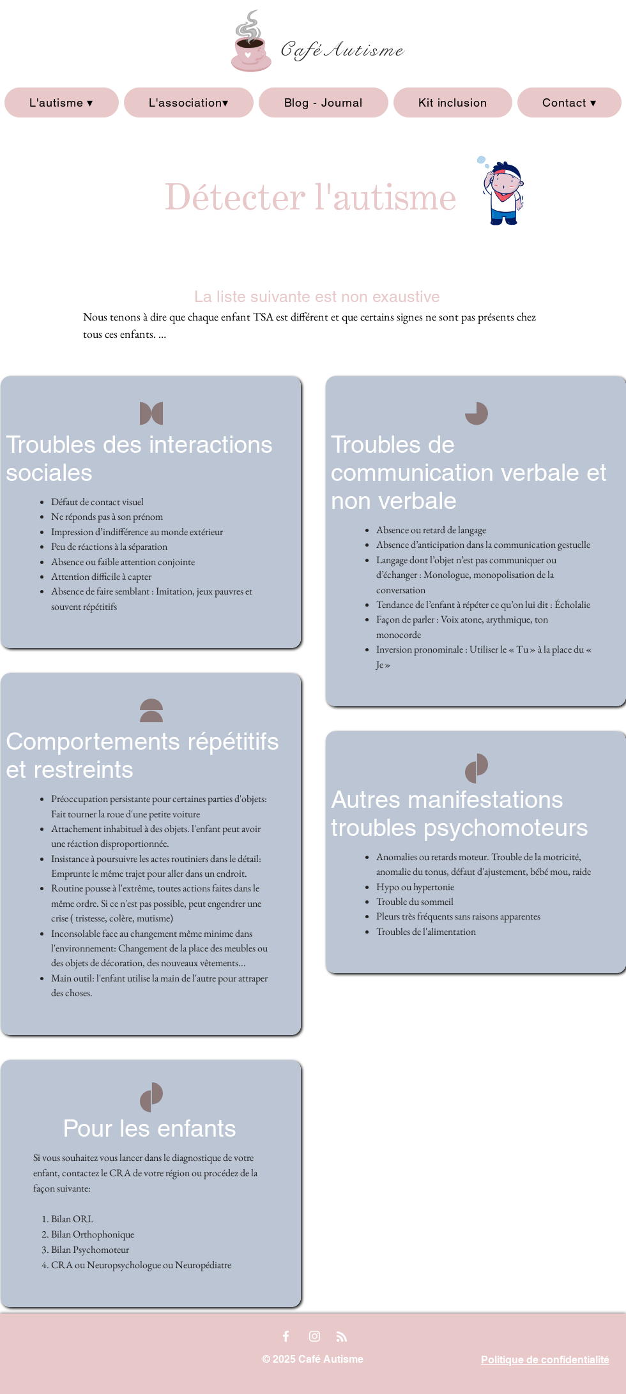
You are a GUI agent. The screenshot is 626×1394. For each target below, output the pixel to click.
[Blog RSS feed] (342, 1337)
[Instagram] (314, 1336)
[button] (61, 102)
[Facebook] (286, 1336)
